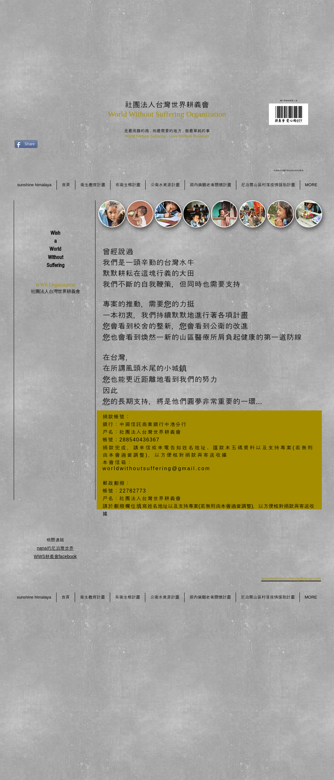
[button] (111, 213)
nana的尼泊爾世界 (55, 548)
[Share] (26, 144)
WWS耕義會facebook (55, 556)
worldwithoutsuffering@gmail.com (156, 468)
